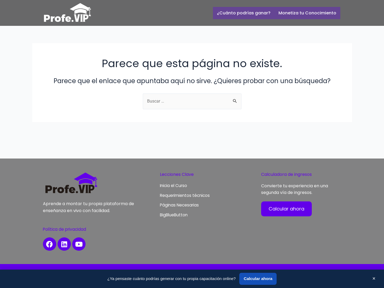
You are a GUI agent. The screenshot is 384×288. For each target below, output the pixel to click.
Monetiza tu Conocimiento (307, 13)
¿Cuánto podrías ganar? (243, 13)
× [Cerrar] (373, 278)
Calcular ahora (258, 278)
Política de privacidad (65, 229)
